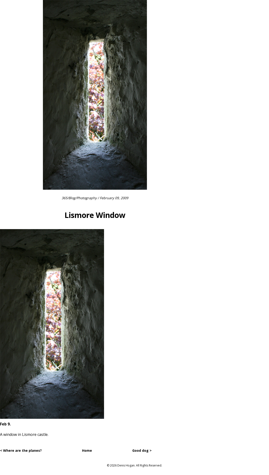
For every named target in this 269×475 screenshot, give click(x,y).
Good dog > (142, 450)
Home (87, 450)
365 (64, 198)
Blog (71, 198)
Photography (87, 198)
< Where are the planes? (21, 450)
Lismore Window (94, 215)
